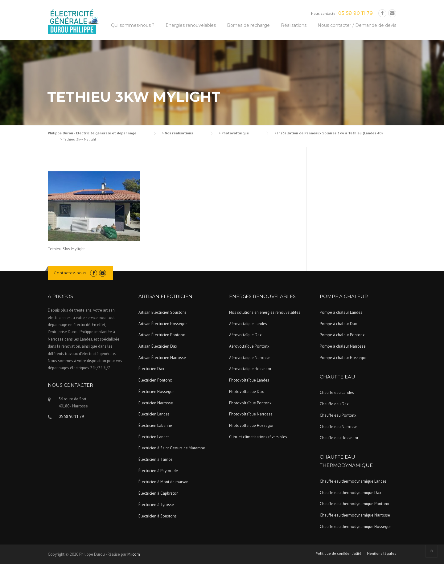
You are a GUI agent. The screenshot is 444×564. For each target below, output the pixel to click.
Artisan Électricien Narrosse (162, 357)
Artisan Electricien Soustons (162, 312)
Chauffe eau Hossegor (339, 437)
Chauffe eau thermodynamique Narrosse (355, 515)
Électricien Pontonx (155, 380)
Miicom (133, 554)
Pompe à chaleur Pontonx (342, 334)
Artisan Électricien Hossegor (162, 323)
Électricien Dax (151, 368)
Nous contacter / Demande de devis (357, 25)
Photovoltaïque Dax (246, 391)
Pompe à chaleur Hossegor (343, 357)
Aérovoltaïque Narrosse (249, 357)
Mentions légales (381, 553)
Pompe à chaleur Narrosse (343, 346)
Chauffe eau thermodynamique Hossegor (355, 526)
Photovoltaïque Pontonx (250, 403)
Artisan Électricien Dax (157, 346)
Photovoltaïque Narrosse (251, 414)
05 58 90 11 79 (355, 13)
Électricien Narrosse (155, 403)
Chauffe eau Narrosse (338, 426)
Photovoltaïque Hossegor (251, 425)
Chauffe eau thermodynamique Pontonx (354, 503)
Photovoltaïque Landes (249, 380)
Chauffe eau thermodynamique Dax (350, 492)
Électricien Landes (154, 414)
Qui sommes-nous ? (132, 25)
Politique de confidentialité (338, 553)
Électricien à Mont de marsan (163, 481)
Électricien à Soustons (157, 516)
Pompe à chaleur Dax (338, 323)
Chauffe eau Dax (334, 404)
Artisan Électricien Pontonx (161, 334)
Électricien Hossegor (156, 391)
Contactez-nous (70, 272)
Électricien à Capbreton (158, 493)
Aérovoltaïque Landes (248, 323)
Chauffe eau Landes (337, 392)
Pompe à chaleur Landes (341, 312)
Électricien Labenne (155, 425)
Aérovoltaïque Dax (245, 334)
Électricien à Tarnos (155, 459)
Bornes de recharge (248, 25)
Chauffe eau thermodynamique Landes (353, 481)
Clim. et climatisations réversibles (258, 436)
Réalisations (293, 25)
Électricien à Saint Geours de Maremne (171, 448)
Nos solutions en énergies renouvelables (264, 312)
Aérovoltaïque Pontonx (249, 346)
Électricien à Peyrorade (158, 470)
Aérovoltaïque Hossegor (250, 368)
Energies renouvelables (191, 25)
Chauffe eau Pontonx (338, 415)
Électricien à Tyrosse (156, 504)
